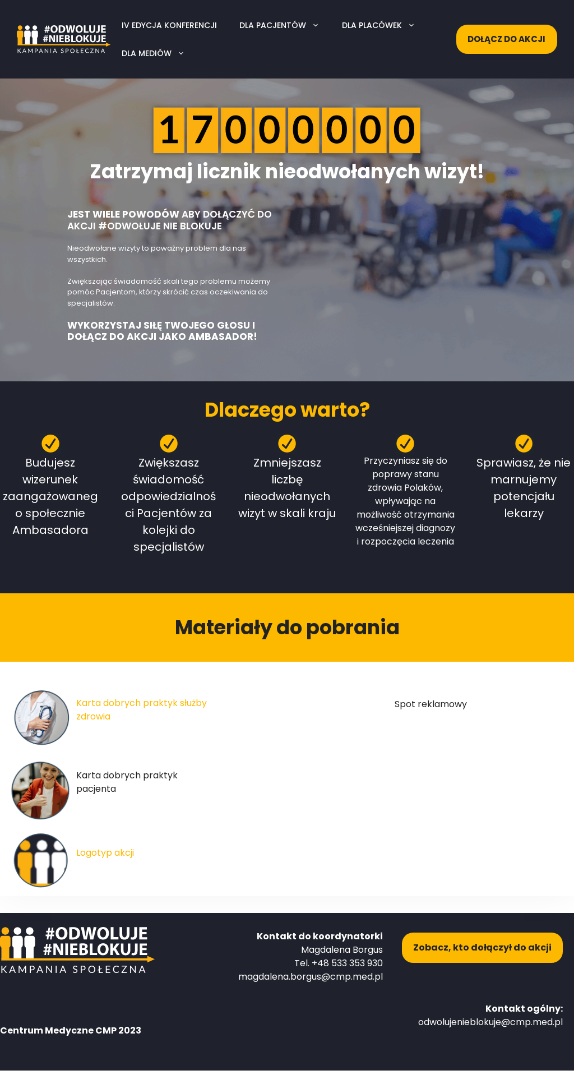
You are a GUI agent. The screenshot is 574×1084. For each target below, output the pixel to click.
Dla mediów (159, 53)
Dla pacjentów (285, 25)
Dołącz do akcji (506, 39)
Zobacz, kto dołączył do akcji (482, 947)
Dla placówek (384, 25)
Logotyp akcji (105, 852)
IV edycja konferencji (169, 25)
